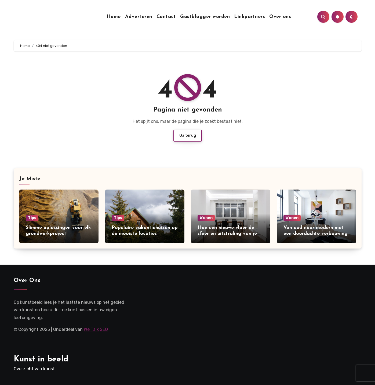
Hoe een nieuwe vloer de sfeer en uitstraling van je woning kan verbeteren (227, 233)
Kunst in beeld (41, 359)
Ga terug (187, 135)
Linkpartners (249, 16)
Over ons (280, 16)
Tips (32, 218)
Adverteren (138, 16)
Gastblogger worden (205, 16)
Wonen (206, 218)
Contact (166, 16)
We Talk (91, 329)
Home (114, 16)
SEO (104, 329)
